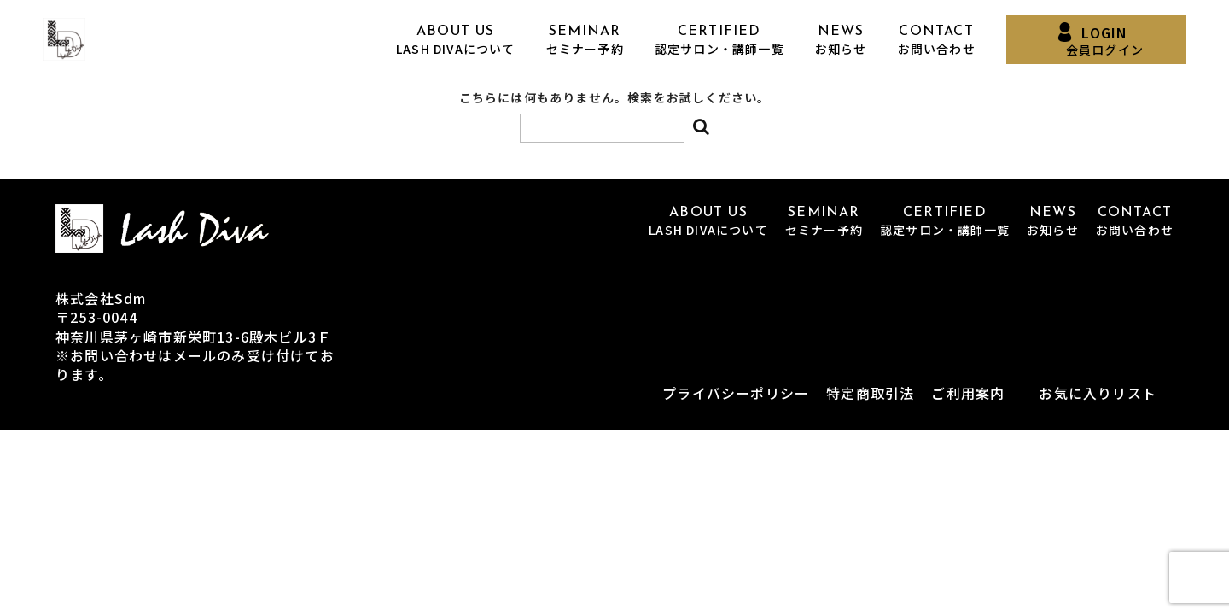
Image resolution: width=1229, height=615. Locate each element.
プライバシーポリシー (735, 393)
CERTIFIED (719, 40)
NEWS (841, 40)
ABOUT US (455, 40)
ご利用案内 (968, 393)
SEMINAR (585, 40)
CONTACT (937, 40)
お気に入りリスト (1097, 393)
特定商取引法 (870, 393)
